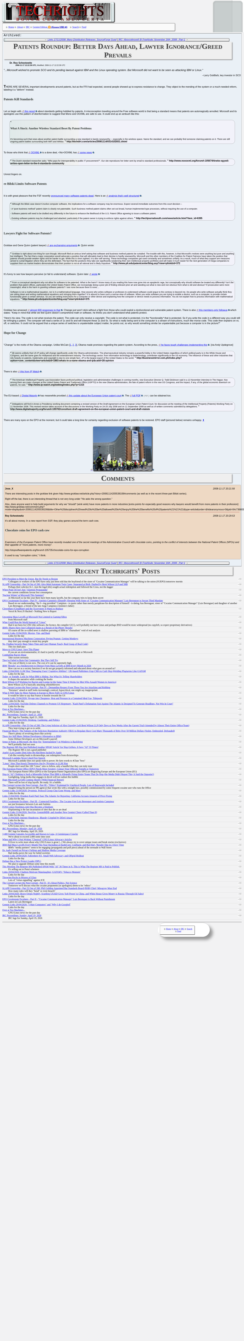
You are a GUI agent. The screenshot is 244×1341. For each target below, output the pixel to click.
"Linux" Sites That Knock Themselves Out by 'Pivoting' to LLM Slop (35, 764)
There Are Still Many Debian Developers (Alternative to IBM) (31, 737)
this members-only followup (213, 311)
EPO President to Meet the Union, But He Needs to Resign (30, 579)
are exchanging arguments (63, 246)
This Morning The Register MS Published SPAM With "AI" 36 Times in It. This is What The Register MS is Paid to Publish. (61, 867)
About (20, 27)
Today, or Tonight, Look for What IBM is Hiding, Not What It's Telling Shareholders (42, 677)
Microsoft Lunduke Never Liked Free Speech (23, 759)
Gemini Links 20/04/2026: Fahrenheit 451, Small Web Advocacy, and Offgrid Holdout (43, 856)
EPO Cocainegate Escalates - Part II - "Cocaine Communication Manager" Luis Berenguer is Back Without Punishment (58, 900)
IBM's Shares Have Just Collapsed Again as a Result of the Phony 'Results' (37, 628)
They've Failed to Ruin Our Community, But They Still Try (30, 661)
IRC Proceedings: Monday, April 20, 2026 (22, 829)
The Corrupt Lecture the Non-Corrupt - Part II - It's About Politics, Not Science (39, 883)
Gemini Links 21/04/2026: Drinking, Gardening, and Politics (31, 721)
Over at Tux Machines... (13, 710)
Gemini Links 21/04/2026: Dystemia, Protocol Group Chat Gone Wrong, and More (41, 791)
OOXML (35, 153)
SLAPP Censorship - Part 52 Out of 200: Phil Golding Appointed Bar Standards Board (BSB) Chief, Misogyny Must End (59, 889)
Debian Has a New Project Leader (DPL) (21, 862)
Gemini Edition (40, 27)
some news (86, 153)
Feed (84, 27)
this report (30, 112)
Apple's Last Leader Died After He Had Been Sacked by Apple (32, 753)
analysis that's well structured (124, 196)
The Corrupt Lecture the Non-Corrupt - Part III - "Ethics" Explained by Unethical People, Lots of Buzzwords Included (58, 786)
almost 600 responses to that (45, 311)
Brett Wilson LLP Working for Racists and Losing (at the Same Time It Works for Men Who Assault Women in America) (59, 683)
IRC (28, 27)
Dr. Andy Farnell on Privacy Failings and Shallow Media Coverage (34, 851)
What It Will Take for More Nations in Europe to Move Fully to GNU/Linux (38, 693)
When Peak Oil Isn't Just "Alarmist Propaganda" (25, 590)
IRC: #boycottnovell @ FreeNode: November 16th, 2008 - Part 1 (151, 40)
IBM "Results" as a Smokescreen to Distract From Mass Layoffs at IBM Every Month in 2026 (46, 666)
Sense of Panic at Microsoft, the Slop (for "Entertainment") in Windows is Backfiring (42, 742)
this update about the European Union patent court (95, 396)
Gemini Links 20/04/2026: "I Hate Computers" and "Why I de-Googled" (36, 905)
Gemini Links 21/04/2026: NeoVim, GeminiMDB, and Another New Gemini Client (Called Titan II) (49, 813)
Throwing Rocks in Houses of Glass (19, 878)
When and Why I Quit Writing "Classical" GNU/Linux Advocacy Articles (37, 840)
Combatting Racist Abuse (14, 655)
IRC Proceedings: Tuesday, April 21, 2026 (22, 715)
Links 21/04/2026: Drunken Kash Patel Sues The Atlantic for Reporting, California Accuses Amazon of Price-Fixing (57, 797)
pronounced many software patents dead (72, 196)
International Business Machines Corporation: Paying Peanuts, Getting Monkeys (40, 639)
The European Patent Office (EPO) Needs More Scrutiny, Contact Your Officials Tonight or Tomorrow (50, 769)
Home (11, 27)
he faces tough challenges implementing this (184, 345)
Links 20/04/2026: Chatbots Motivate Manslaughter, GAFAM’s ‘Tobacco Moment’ (41, 873)
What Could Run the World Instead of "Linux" (24, 623)
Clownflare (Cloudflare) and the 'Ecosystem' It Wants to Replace (32, 609)
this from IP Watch (30, 372)
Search (75, 27)
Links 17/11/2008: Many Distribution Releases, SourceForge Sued (82, 40)
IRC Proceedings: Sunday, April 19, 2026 (21, 916)
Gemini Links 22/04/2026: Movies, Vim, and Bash (26, 634)
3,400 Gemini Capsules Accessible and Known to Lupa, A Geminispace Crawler (40, 835)
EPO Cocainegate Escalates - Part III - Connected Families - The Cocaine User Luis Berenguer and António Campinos (58, 802)
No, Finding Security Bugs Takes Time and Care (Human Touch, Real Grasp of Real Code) (45, 645)
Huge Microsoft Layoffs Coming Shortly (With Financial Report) (33, 780)
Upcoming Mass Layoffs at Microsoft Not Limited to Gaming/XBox (34, 617)
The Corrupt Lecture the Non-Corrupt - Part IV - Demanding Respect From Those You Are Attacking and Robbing (56, 688)
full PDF (136, 396)
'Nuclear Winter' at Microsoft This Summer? (23, 596)
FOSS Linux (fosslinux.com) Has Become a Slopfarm (27, 807)
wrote (94, 275)
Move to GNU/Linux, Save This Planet (20, 650)
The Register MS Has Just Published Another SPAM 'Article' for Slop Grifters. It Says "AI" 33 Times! (50, 748)
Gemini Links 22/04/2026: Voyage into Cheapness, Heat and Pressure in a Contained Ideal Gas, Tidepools (52, 699)
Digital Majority (29, 396)
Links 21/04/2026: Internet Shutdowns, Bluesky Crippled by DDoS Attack (37, 818)
